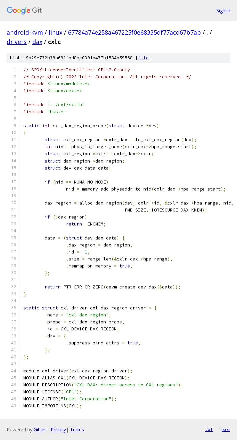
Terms (77, 429)
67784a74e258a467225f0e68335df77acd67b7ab (134, 32)
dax (37, 42)
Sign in (223, 10)
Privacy (58, 429)
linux (55, 32)
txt (209, 429)
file (143, 58)
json (225, 429)
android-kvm (25, 32)
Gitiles (40, 429)
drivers (17, 42)
